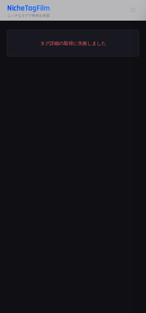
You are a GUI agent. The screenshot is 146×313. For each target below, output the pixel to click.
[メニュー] (133, 10)
